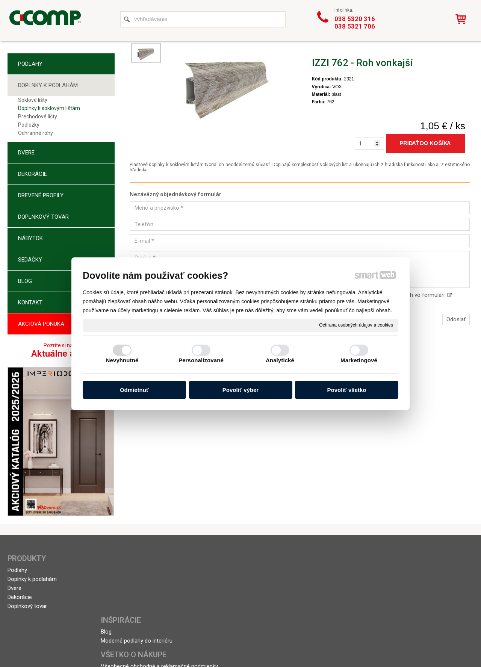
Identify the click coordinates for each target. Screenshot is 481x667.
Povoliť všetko (346, 390)
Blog (109, 570)
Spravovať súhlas (362, 637)
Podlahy (17, 570)
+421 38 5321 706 (414, 579)
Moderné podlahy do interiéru (139, 579)
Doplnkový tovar (27, 606)
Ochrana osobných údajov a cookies (356, 324)
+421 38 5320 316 (414, 570)
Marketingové (358, 360)
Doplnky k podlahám (32, 579)
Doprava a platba (220, 585)
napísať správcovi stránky (228, 637)
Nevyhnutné (122, 360)
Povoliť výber (240, 390)
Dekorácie (20, 597)
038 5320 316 (354, 19)
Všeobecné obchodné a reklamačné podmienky (230, 573)
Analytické (280, 360)
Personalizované (201, 360)
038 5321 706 (354, 26)
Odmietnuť (134, 390)
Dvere (14, 588)
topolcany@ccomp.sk (419, 588)
